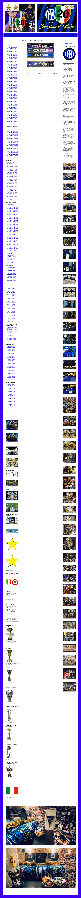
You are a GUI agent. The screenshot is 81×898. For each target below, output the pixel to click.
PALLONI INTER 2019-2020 (12, 195)
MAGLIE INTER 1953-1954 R (12, 142)
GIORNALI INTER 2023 (11, 405)
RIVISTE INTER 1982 (11, 360)
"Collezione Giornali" (10, 384)
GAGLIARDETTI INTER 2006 (12, 227)
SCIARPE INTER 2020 (11, 317)
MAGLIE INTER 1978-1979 (12, 57)
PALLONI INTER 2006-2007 (12, 176)
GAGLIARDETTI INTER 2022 (12, 247)
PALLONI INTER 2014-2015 (12, 187)
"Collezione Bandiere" (11, 267)
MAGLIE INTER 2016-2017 (12, 111)
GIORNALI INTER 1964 (11, 387)
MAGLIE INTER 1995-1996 (12, 81)
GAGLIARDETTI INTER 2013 (12, 237)
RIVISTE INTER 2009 (11, 373)
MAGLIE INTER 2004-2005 (12, 94)
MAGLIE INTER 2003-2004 (12, 92)
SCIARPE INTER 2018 (11, 314)
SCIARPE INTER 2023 (11, 321)
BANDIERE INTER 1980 (11, 270)
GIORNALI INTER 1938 (11, 385)
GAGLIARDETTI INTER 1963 (12, 207)
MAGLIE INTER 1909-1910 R (12, 131)
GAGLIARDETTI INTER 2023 (12, 248)
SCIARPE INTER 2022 (11, 319)
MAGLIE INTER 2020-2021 (12, 117)
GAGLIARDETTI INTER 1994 (12, 221)
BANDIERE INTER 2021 (11, 280)
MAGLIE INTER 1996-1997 (12, 82)
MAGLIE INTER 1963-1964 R (12, 145)
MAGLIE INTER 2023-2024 (12, 121)
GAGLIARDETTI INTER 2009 (12, 231)
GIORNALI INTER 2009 (11, 398)
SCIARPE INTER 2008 (11, 304)
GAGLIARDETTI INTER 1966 (12, 211)
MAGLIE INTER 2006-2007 (12, 97)
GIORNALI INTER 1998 (11, 391)
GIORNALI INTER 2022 (11, 404)
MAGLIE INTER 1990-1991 (12, 74)
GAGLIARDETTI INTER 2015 (12, 240)
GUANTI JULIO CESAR (11, 258)
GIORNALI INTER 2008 (11, 397)
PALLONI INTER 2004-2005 (12, 173)
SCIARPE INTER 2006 (11, 301)
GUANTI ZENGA (10, 262)
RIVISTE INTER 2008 (11, 372)
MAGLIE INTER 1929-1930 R (12, 135)
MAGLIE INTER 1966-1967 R (12, 149)
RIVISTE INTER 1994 (11, 364)
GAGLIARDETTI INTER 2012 (12, 235)
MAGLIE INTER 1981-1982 (12, 61)
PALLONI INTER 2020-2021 (12, 196)
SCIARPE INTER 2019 (11, 315)
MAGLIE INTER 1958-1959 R (12, 144)
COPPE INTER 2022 (10, 335)
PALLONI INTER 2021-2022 (12, 197)
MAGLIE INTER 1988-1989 (12, 71)
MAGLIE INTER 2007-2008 (12, 98)
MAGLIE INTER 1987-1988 (12, 70)
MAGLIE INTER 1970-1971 (12, 51)
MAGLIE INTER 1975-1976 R (12, 155)
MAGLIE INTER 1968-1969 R (12, 151)
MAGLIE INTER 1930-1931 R (12, 137)
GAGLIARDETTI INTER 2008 (12, 230)
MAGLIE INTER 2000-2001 (12, 88)
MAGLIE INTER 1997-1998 (12, 84)
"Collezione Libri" (10, 410)
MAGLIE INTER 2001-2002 (12, 90)
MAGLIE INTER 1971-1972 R (12, 154)
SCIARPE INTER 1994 (11, 294)
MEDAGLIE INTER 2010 (11, 338)
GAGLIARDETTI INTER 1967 (12, 213)
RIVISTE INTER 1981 (11, 359)
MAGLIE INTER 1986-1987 (12, 68)
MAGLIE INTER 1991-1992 (12, 75)
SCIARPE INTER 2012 (11, 309)
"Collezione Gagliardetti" (11, 204)
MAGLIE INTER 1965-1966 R (12, 148)
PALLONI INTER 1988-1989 (12, 166)
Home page (40, 73)
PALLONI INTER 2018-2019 (12, 193)
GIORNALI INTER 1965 (11, 388)
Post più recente (26, 73)
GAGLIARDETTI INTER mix (12, 250)
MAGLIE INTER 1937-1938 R (12, 138)
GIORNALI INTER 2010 (11, 400)
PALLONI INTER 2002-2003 (12, 170)
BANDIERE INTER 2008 (11, 276)
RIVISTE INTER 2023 (11, 379)
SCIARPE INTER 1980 (11, 288)
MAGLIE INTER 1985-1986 (12, 67)
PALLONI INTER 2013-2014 (12, 186)
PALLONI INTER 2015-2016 (12, 189)
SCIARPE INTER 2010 (11, 307)
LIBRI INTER (9, 412)
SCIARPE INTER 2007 (11, 302)
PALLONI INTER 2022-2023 (12, 199)
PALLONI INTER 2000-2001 (12, 167)
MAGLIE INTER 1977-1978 (12, 55)
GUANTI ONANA (10, 259)
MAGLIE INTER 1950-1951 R (12, 141)
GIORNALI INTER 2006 (11, 394)
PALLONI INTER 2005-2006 (12, 175)
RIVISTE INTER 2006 (11, 369)
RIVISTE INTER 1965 (11, 352)
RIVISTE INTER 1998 (11, 366)
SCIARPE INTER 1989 (11, 291)
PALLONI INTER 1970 (11, 165)
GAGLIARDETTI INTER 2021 (12, 245)
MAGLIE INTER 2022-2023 (12, 120)
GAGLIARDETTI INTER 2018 (12, 244)
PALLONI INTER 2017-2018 (12, 192)
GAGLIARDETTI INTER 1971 (12, 214)
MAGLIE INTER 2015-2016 (12, 110)
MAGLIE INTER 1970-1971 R (12, 152)
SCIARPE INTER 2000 (11, 297)
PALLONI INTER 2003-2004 (12, 172)
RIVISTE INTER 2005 (11, 367)
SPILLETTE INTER (10, 341)
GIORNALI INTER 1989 (11, 390)
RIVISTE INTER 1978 (11, 356)
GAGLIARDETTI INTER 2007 (12, 228)
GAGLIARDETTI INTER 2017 (12, 243)
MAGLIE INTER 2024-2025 (12, 122)
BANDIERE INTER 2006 (11, 273)
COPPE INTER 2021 (10, 334)
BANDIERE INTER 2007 (11, 274)
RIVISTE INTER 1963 (11, 349)
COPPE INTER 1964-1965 (12, 329)
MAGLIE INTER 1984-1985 (12, 65)
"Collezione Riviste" (10, 346)
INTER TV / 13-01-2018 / (67, 40)
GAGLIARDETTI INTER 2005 (12, 225)
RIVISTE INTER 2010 (11, 374)
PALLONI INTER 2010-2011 (12, 182)
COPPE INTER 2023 (10, 336)
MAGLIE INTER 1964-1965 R (12, 147)
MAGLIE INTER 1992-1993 (12, 77)
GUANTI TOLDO (10, 261)
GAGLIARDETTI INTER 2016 (12, 241)
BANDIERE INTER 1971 (11, 269)
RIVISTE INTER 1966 (11, 353)
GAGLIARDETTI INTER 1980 (12, 217)
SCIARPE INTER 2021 (11, 318)
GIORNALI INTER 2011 (11, 401)
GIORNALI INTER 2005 (11, 392)
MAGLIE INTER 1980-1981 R (12, 157)
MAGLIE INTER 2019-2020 (12, 115)
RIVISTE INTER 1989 (11, 362)
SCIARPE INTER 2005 (11, 299)
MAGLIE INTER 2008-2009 (12, 100)
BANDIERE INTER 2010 (11, 279)
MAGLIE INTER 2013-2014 (12, 107)
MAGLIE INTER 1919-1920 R (12, 132)
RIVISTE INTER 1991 (11, 363)
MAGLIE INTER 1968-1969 (12, 50)
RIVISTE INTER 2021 (11, 376)
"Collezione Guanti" (10, 255)
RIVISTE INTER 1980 (11, 357)
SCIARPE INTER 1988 (11, 289)
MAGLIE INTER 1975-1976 (12, 54)
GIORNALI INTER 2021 (11, 402)
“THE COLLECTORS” (67, 42)
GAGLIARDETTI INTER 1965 (12, 210)
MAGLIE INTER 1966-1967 (12, 48)
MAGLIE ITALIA (9, 797)
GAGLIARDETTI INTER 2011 (12, 234)
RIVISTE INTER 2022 (11, 377)
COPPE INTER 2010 (10, 332)
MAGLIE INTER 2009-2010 (12, 101)
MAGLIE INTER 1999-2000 (12, 87)
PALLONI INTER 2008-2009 (12, 179)
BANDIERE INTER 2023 (11, 281)
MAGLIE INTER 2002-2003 (12, 91)
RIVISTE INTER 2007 (11, 370)
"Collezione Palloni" (10, 162)
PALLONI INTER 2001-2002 (12, 169)
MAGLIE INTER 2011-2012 (12, 104)
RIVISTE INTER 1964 (11, 350)
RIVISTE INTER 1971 (11, 354)
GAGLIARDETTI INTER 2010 (12, 233)
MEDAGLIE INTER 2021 (11, 339)
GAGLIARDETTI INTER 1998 (12, 224)
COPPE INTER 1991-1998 (12, 331)
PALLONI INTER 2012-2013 (12, 185)
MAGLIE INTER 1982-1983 (12, 62)
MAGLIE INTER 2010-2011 (12, 102)
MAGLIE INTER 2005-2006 (12, 95)
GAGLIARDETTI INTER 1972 (12, 215)
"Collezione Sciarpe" (10, 287)
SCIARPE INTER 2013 (11, 311)
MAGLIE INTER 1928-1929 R (12, 134)
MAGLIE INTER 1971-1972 (12, 52)
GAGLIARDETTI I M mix (11, 205)
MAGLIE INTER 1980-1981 (12, 60)
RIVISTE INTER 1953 (11, 347)
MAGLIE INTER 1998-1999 (12, 85)
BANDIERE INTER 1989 (11, 271)
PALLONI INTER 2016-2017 (12, 190)
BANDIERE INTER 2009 (11, 277)
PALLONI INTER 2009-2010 (12, 180)
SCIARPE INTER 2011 (11, 308)
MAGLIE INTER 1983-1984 (12, 64)
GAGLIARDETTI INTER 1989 (12, 218)
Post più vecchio (55, 73)
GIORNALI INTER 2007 (11, 395)
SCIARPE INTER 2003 (11, 298)
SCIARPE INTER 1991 (11, 292)
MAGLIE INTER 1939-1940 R (12, 139)
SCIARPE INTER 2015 (11, 312)
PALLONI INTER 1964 (11, 163)
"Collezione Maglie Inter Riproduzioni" (11, 129)
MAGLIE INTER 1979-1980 (12, 58)
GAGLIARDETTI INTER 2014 (12, 238)
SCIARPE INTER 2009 (11, 305)
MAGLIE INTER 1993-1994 (12, 78)
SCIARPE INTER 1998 (11, 295)
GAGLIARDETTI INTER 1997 (12, 223)
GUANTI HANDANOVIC (11, 256)
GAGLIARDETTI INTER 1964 (12, 208)
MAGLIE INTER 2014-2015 (12, 108)
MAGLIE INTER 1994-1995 (12, 80)
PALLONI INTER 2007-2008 (12, 177)
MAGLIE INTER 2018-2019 (12, 114)
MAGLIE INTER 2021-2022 (12, 118)
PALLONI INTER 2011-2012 (12, 183)
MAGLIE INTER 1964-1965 (12, 47)
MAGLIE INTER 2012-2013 (12, 105)
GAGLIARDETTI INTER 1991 (12, 220)
